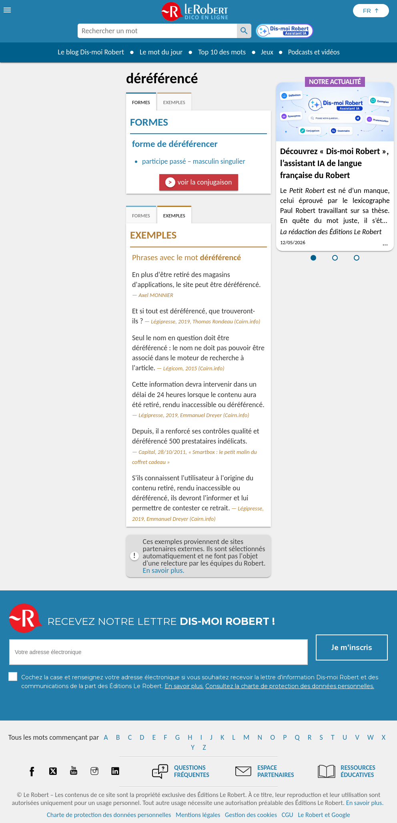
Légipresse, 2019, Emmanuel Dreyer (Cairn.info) (193, 415)
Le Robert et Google (324, 815)
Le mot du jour (159, 52)
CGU (287, 815)
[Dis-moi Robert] (285, 31)
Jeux (265, 52)
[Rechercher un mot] (244, 31)
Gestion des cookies (251, 815)
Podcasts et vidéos (314, 52)
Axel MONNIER (155, 295)
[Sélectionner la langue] (371, 10)
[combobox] (157, 31)
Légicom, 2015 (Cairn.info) (194, 368)
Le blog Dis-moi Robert (89, 52)
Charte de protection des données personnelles (109, 815)
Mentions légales (198, 815)
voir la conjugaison (205, 182)
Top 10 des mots (220, 52)
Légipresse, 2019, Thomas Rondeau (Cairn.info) (205, 321)
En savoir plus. (163, 570)
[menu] (8, 10)
